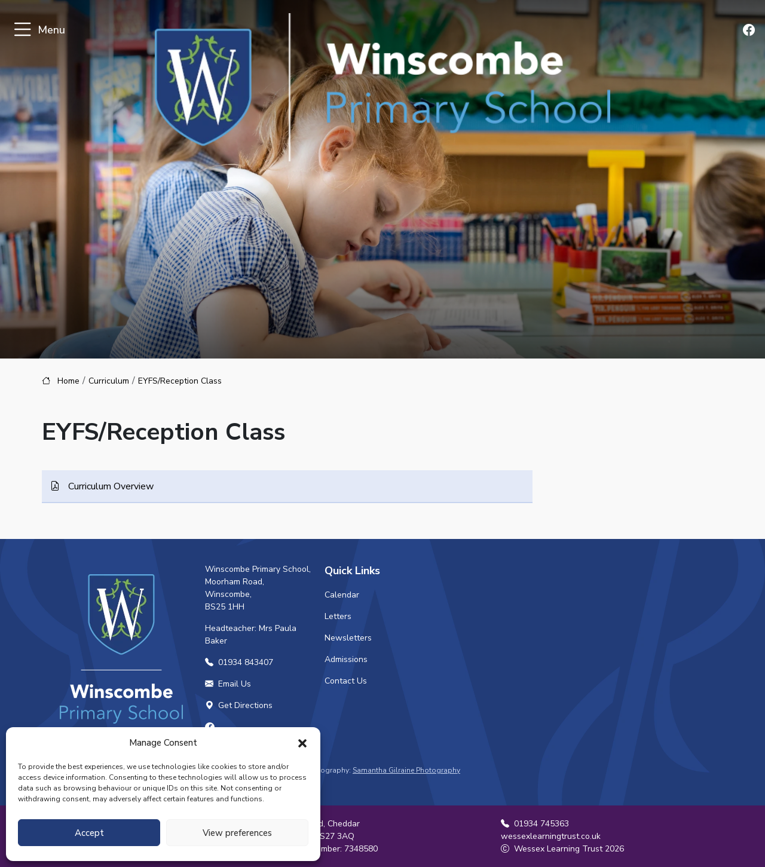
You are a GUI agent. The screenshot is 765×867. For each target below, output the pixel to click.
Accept (89, 833)
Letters (338, 616)
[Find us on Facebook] (750, 30)
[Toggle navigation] (22, 30)
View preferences (237, 833)
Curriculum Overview (110, 486)
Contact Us (346, 681)
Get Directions (239, 705)
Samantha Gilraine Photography (406, 770)
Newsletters (348, 638)
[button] (302, 743)
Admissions (346, 659)
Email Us (228, 684)
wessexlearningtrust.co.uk (551, 836)
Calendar (342, 595)
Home (68, 381)
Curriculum (108, 381)
